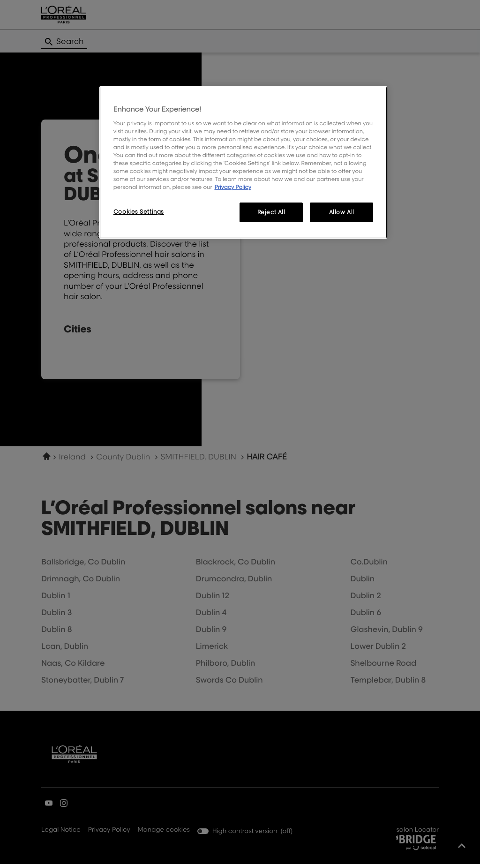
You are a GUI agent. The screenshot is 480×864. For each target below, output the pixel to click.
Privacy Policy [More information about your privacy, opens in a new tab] (232, 186)
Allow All (341, 212)
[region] (243, 162)
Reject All (271, 212)
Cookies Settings (138, 211)
